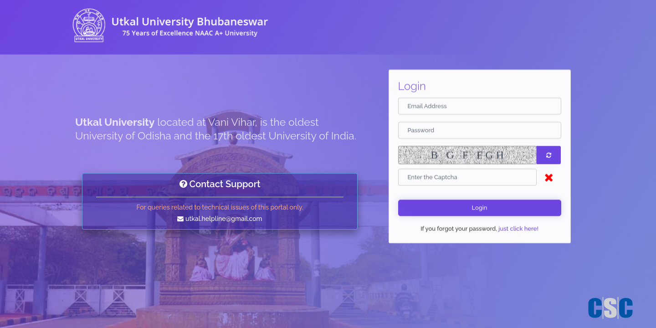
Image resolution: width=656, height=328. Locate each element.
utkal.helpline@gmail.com (223, 218)
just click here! (517, 229)
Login (479, 208)
